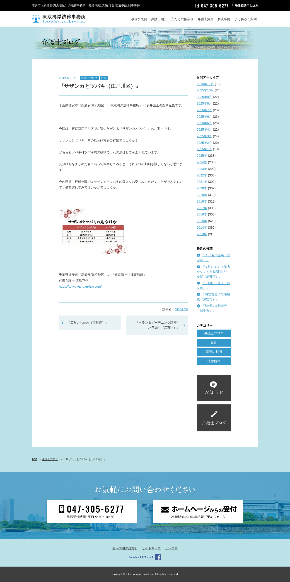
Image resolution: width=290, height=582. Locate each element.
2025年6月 (204, 116)
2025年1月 (204, 149)
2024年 (202, 162)
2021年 (202, 181)
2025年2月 (204, 142)
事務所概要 (139, 19)
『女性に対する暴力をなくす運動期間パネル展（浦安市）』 (213, 271)
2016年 (202, 214)
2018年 (202, 201)
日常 (103, 78)
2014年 (202, 227)
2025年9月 (204, 97)
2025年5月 (204, 123)
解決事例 (224, 19)
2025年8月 (204, 103)
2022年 (202, 175)
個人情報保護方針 (125, 548)
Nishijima (181, 309)
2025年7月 (204, 110)
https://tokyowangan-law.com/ (80, 286)
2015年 (202, 221)
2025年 (202, 155)
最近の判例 (214, 352)
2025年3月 (204, 136)
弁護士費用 (205, 19)
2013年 (202, 234)
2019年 (202, 195)
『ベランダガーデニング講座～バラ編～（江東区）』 (159, 325)
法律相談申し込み (246, 5)
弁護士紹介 (159, 19)
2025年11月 (205, 84)
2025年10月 (205, 90)
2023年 (202, 169)
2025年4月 (204, 129)
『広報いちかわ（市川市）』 (87, 322)
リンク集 (171, 548)
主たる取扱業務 (182, 19)
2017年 (202, 208)
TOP (34, 459)
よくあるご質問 (245, 19)
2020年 (202, 188)
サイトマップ (151, 548)
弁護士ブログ (89, 78)
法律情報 (214, 361)
